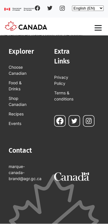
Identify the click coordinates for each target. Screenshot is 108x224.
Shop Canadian (17, 101)
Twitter (49, 8)
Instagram (62, 8)
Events (15, 123)
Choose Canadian (17, 70)
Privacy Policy (61, 80)
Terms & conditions (63, 95)
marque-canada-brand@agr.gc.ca (21, 172)
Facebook (37, 8)
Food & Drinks (15, 85)
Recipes (16, 113)
